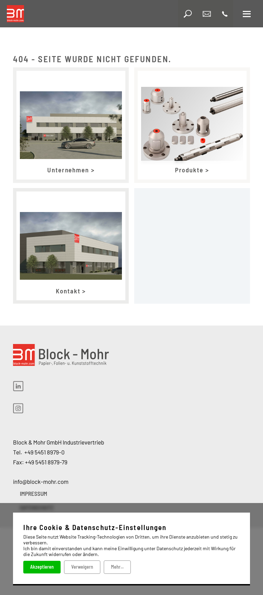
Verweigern (82, 567)
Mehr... (117, 567)
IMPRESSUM (33, 493)
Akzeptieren (42, 567)
